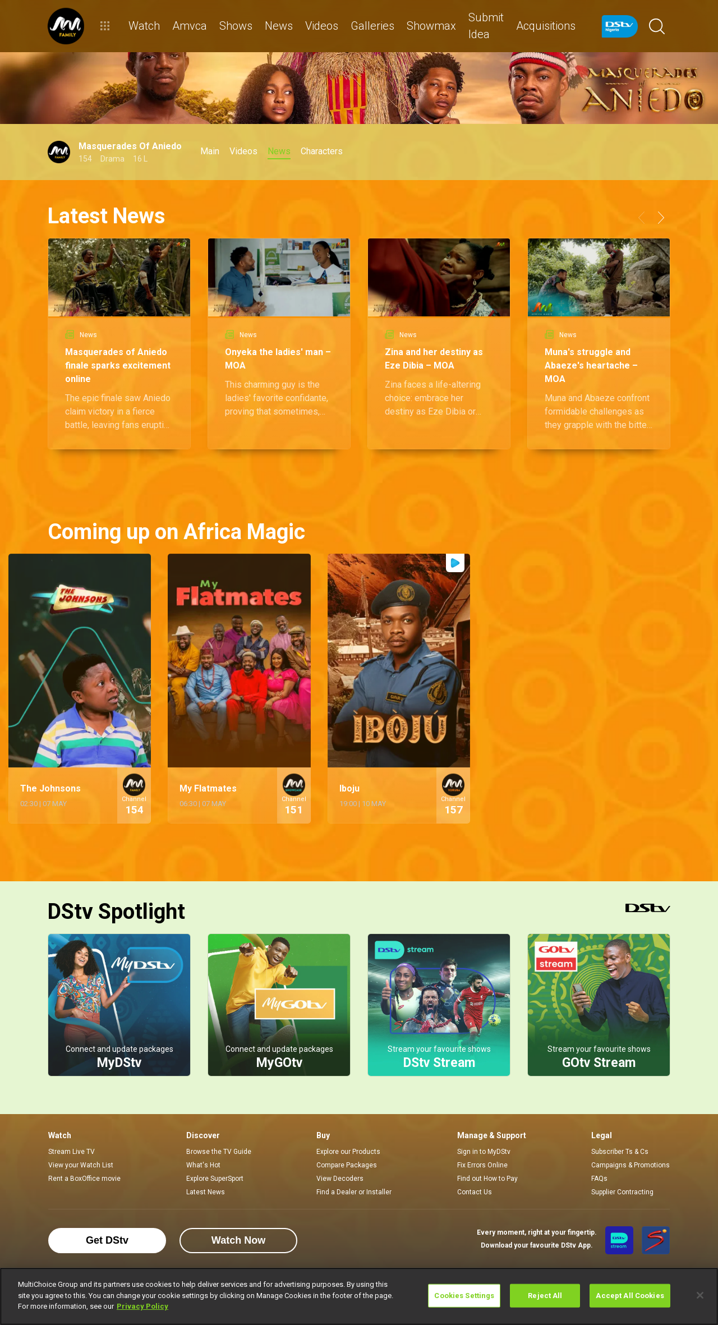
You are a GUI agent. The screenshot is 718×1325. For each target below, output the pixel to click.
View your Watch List (80, 1165)
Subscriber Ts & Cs (619, 1152)
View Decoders (339, 1179)
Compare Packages (346, 1165)
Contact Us (474, 1192)
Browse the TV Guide (218, 1152)
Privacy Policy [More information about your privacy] (142, 1306)
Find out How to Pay (487, 1179)
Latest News (205, 1192)
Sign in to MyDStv (483, 1152)
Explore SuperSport (214, 1179)
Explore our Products (348, 1152)
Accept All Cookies (630, 1295)
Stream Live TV (71, 1152)
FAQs (599, 1179)
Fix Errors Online (482, 1165)
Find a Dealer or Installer (354, 1192)
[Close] (700, 1295)
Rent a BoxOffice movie (84, 1179)
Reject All (545, 1295)
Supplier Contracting (622, 1192)
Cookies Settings (464, 1295)
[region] (359, 1296)
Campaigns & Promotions (630, 1165)
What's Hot (203, 1165)
